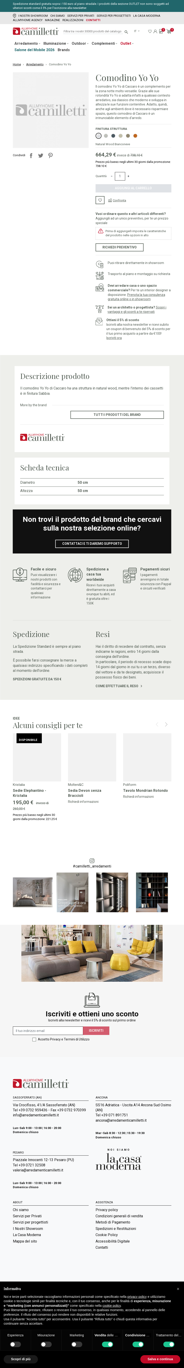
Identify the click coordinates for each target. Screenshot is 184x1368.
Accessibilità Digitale (113, 1241)
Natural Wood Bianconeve (113, 144)
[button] (178, 1289)
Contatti (93, 20)
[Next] (166, 724)
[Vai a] (37, 757)
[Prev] (157, 724)
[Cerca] (93, 31)
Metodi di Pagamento (113, 1222)
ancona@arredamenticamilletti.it (121, 1120)
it (135, 31)
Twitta (41, 155)
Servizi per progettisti (114, 15)
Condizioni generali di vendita (119, 1216)
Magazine (52, 20)
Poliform (129, 785)
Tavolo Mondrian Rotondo (145, 790)
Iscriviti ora (114, 338)
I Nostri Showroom (30, 15)
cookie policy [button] (111, 1305)
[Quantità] (120, 176)
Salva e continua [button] (160, 1359)
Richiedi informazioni (83, 802)
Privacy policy (107, 1210)
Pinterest (50, 155)
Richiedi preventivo (119, 247)
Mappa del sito (25, 1241)
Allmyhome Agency (27, 20)
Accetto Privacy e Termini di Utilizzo (64, 1039)
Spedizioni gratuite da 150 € (37, 679)
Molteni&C (76, 785)
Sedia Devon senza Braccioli (84, 793)
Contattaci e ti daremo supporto (92, 543)
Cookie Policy (107, 1235)
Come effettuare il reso (119, 686)
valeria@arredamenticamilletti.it (38, 1170)
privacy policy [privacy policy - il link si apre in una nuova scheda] (137, 1296)
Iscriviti (96, 1030)
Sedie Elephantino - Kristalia (29, 793)
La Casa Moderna (146, 15)
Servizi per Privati (80, 15)
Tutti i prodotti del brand (117, 415)
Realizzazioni (72, 20)
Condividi (31, 155)
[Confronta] (117, 200)
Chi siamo (57, 15)
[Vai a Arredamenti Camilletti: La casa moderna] (119, 1159)
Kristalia (19, 785)
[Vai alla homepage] (36, 31)
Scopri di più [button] (21, 1359)
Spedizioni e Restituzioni (116, 1228)
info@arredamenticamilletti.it (36, 1115)
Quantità (101, 176)
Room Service (24, 1270)
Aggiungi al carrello (133, 188)
